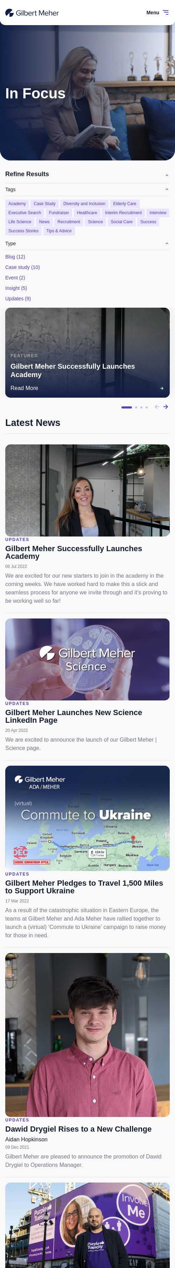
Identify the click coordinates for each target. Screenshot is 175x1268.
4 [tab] (147, 407)
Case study (22, 267)
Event (15, 277)
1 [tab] (126, 407)
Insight (16, 288)
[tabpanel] (87, 353)
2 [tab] (136, 407)
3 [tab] (141, 407)
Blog (15, 257)
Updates (18, 298)
